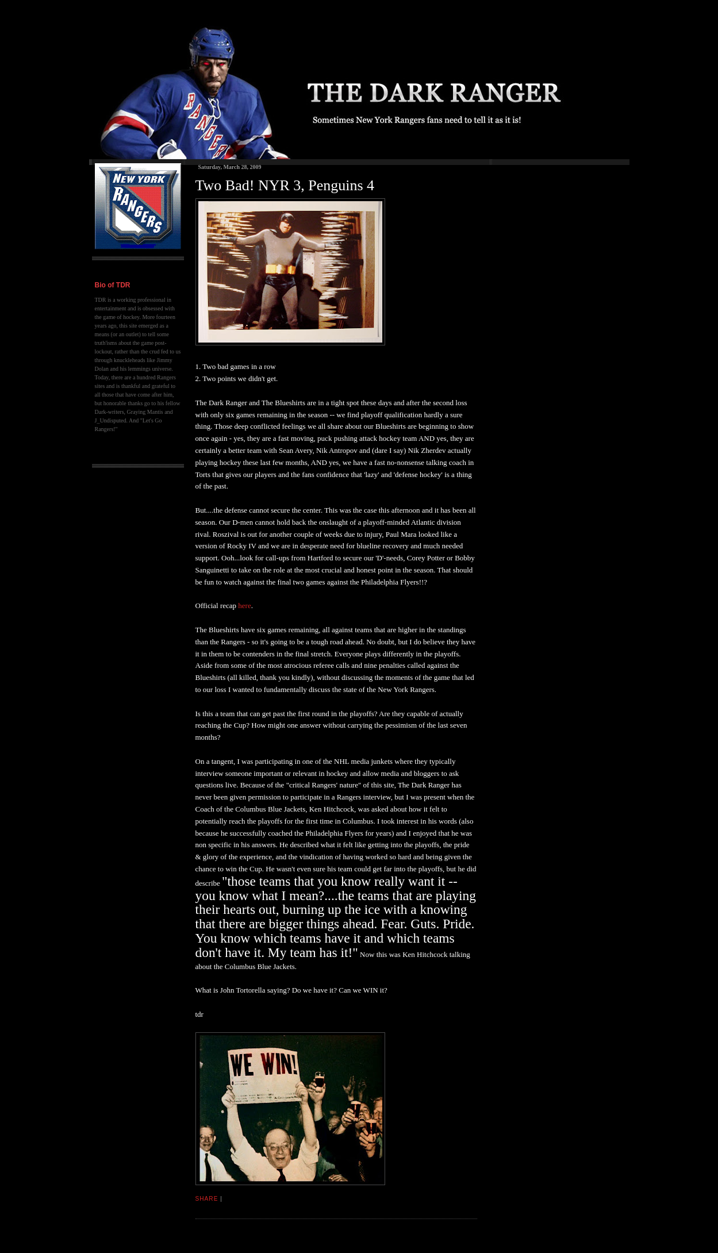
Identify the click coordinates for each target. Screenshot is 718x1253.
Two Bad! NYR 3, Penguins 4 (285, 185)
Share (206, 1199)
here (244, 605)
